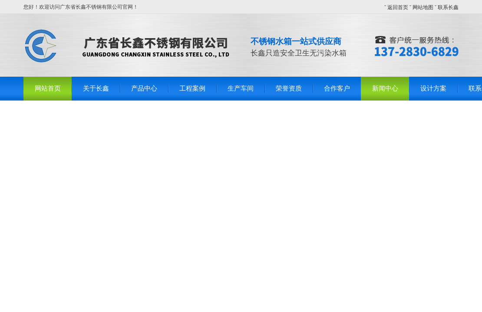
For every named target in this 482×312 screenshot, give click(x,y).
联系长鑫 (448, 7)
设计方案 (433, 88)
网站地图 (423, 7)
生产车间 (241, 88)
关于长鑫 (96, 88)
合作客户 (337, 88)
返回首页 (397, 7)
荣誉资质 (289, 88)
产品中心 (144, 88)
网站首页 (48, 88)
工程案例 (192, 88)
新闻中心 (385, 88)
